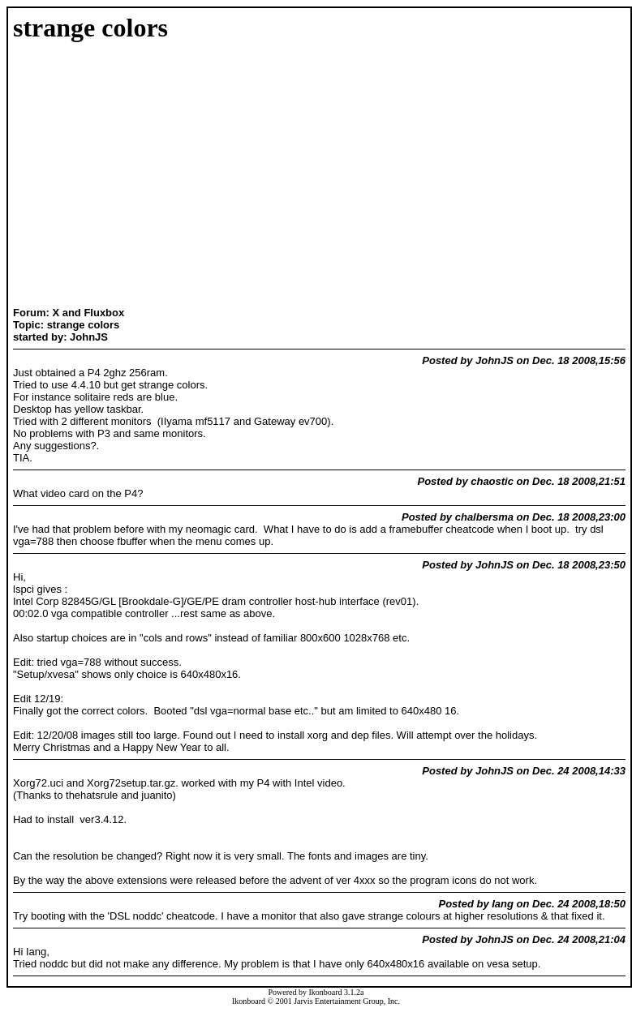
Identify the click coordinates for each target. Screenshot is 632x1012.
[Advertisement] (64, 176)
